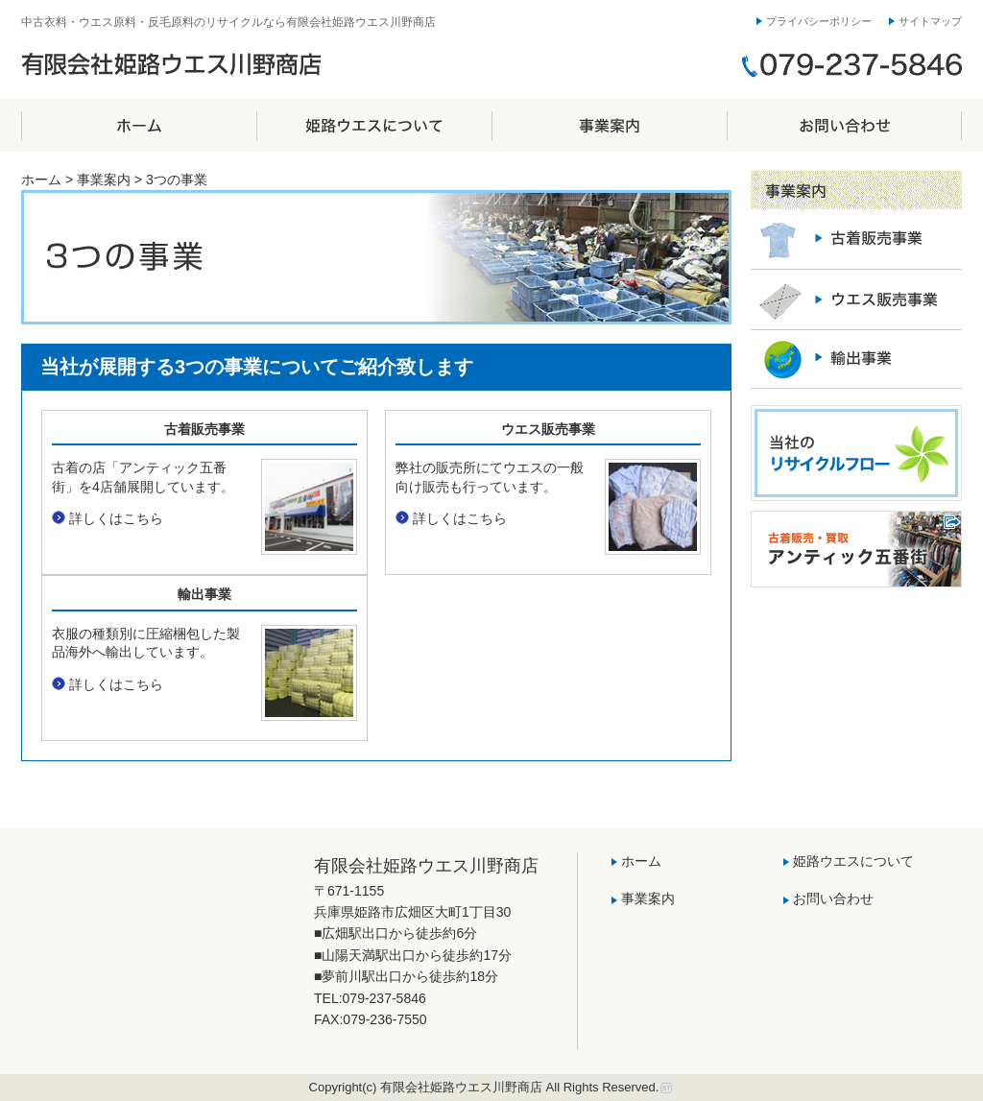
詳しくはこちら (116, 518)
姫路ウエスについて (374, 125)
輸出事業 (204, 594)
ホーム (138, 125)
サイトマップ (930, 21)
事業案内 (609, 125)
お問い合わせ (844, 125)
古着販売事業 (204, 429)
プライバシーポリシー (819, 21)
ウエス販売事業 (548, 429)
